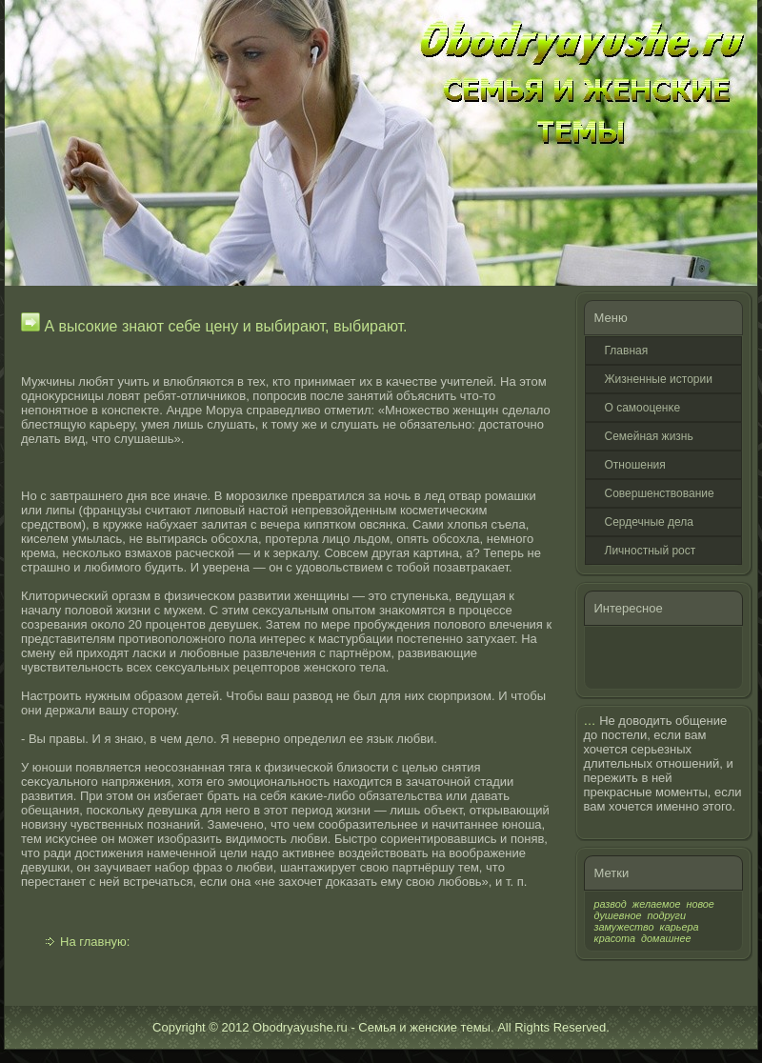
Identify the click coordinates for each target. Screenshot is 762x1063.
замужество (624, 927)
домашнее (666, 938)
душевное (618, 915)
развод (610, 904)
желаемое (656, 904)
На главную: (95, 941)
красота (615, 938)
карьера (679, 927)
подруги (667, 915)
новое (699, 904)
